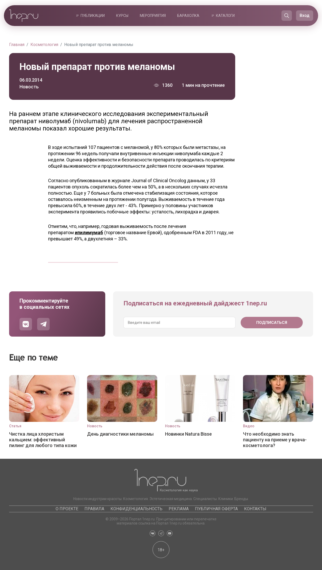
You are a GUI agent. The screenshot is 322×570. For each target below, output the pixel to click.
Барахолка (188, 16)
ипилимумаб (89, 232)
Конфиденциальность (136, 508)
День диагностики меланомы (120, 434)
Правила (94, 508)
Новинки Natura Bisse (188, 434)
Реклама (179, 508)
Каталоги (225, 16)
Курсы (122, 16)
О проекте (67, 508)
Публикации (93, 16)
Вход (305, 15)
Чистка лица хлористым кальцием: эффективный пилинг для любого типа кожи (43, 439)
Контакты (255, 508)
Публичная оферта (216, 508)
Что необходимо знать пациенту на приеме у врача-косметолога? (275, 439)
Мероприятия (153, 16)
